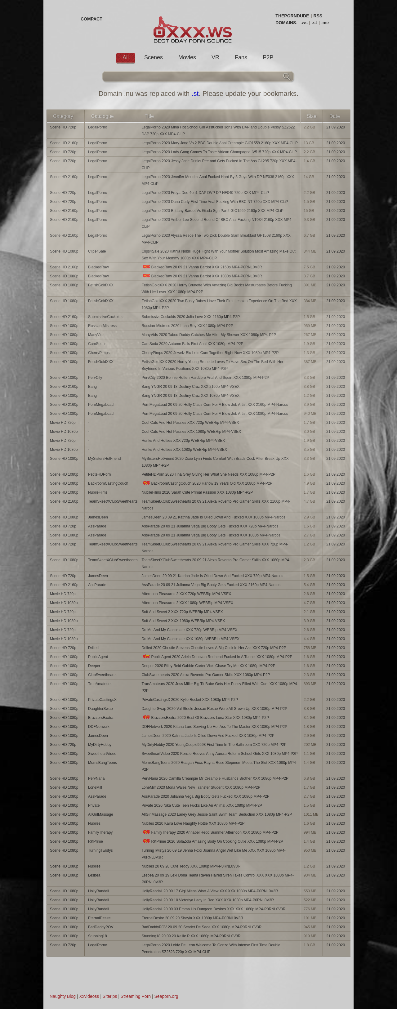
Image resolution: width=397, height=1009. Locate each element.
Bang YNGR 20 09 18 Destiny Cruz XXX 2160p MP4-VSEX (190, 386)
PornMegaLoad (101, 404)
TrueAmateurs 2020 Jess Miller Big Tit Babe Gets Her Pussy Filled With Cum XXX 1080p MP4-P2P (219, 687)
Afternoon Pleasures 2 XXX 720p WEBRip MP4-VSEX (186, 594)
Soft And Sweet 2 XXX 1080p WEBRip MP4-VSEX (183, 621)
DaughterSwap (100, 708)
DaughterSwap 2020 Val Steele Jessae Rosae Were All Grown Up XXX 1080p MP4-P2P (214, 708)
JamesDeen (98, 517)
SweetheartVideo (102, 753)
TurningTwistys (100, 850)
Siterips (110, 996)
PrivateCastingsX (102, 699)
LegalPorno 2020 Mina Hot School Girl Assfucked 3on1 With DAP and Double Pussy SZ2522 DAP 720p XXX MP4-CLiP (218, 130)
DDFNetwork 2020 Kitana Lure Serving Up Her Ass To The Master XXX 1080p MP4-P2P (214, 726)
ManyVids (96, 335)
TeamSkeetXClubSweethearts (112, 501)
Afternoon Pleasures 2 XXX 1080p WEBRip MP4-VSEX (187, 603)
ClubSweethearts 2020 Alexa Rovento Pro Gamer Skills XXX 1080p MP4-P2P (205, 675)
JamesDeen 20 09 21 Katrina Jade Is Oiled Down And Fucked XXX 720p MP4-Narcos (212, 576)
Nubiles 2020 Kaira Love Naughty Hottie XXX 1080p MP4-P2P (192, 823)
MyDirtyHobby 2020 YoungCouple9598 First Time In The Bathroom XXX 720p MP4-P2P (213, 744)
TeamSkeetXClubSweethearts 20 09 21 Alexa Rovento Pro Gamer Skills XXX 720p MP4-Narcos (214, 547)
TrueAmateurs (100, 684)
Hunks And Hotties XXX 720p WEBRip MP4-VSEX (183, 440)
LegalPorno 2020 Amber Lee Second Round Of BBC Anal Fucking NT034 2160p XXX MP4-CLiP (216, 223)
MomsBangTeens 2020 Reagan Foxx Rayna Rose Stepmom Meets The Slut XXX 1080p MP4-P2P (219, 766)
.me (325, 22)
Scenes (153, 57)
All (126, 57)
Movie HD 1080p (64, 431)
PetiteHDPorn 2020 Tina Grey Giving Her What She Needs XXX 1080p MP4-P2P (208, 474)
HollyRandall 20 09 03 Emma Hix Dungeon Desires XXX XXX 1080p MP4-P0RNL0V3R (213, 909)
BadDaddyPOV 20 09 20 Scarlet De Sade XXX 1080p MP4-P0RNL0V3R (201, 927)
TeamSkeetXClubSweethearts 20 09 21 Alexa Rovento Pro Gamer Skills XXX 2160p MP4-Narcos (215, 504)
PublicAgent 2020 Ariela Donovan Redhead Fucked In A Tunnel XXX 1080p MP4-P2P (216, 656)
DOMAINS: (286, 22)
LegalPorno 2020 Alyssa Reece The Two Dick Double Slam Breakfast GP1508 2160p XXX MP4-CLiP (216, 238)
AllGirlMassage (100, 814)
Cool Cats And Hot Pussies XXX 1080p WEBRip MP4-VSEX (191, 431)
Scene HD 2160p (64, 143)
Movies (187, 57)
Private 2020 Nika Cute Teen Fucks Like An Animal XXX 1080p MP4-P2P (201, 805)
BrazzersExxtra (100, 717)
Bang (92, 386)
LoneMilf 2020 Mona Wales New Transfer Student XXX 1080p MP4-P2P (200, 787)
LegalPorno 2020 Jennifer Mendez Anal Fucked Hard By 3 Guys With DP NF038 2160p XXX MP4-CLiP (217, 180)
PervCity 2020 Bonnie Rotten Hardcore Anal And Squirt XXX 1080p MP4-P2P (205, 377)
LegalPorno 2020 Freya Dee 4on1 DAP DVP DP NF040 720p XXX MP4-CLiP (205, 193)
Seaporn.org (166, 996)
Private (94, 805)
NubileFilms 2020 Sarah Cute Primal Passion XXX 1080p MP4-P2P (197, 492)
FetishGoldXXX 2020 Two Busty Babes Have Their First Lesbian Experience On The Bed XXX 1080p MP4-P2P (219, 304)
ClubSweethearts (102, 675)
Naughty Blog (63, 996)
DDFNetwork (98, 726)
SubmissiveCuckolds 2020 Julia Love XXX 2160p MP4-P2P (190, 317)
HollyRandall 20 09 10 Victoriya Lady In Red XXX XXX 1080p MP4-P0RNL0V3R (207, 900)
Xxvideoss (89, 996)
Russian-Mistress (102, 326)
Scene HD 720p (63, 127)
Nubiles (94, 823)
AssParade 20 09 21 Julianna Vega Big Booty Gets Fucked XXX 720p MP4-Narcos (209, 526)
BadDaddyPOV (100, 927)
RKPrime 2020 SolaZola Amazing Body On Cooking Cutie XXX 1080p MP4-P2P (212, 841)
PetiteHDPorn (99, 474)
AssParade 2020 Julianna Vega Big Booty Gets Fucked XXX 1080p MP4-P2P (205, 796)
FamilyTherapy (100, 832)
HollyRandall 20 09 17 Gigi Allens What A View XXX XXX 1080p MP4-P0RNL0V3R (209, 891)
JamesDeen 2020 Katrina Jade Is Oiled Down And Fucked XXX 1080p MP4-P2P (207, 735)
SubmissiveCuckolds (105, 317)
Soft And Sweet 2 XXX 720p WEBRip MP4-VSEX (182, 612)
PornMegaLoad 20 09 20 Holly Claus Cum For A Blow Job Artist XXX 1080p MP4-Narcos (214, 413)
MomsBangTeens (102, 762)
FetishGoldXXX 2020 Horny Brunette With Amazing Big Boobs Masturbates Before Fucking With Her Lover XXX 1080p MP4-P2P (216, 288)
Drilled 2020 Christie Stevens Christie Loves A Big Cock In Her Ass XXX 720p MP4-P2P (213, 648)
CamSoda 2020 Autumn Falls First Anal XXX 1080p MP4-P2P (192, 344)
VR (215, 57)
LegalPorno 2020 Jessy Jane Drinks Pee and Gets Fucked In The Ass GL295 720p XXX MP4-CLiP (219, 164)
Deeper (94, 666)
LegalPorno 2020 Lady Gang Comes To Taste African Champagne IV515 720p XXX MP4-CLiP (219, 152)
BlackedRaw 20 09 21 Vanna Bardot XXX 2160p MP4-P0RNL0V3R (201, 267)
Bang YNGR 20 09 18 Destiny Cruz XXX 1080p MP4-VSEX (190, 395)
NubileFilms (98, 492)
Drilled (93, 648)
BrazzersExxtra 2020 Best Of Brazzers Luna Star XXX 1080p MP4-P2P (205, 717)
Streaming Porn (136, 996)
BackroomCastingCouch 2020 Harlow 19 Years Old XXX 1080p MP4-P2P (206, 483)
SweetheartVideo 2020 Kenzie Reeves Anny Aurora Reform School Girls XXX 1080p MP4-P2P (219, 753)
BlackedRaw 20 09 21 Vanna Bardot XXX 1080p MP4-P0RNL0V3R (201, 276)
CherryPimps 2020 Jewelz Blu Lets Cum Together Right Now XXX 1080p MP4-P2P (210, 353)
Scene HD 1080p (64, 251)
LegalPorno (97, 127)
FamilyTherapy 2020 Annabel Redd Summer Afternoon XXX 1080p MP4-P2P (209, 832)
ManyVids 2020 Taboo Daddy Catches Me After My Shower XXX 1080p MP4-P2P (208, 335)
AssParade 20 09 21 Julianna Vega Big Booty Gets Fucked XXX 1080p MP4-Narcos (210, 535)
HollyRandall (98, 891)
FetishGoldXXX (101, 285)
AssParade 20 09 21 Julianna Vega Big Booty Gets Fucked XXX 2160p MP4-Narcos (210, 585)
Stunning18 (97, 936)
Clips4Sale (97, 251)
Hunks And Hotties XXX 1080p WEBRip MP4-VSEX (184, 449)
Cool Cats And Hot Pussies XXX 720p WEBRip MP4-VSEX (190, 422)
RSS (317, 15)
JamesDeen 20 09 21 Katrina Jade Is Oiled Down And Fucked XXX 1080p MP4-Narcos (213, 517)
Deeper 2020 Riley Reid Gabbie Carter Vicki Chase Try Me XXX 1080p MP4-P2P (208, 666)
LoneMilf (95, 787)
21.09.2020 (335, 127)
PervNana (96, 778)
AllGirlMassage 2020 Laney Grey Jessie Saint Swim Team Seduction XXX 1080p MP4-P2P (216, 814)
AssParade (97, 526)
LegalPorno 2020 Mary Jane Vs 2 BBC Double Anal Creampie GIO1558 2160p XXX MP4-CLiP (219, 143)
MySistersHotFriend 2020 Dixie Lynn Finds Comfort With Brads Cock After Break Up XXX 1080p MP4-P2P (214, 462)
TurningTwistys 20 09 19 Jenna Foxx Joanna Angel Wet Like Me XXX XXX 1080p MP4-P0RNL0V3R (213, 853)
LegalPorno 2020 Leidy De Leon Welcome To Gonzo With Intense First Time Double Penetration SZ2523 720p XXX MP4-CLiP (210, 948)
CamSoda (96, 344)
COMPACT (91, 18)
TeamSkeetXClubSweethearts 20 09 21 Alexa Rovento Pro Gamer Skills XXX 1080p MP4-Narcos (215, 563)
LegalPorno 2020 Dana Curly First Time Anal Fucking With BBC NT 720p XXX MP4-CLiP (214, 202)
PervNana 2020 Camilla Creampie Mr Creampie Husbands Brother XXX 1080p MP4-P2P (214, 778)
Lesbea (94, 875)
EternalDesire (99, 918)
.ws (304, 22)
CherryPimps (98, 353)
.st (314, 22)
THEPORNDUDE (292, 15)
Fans (241, 57)
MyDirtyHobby (99, 744)
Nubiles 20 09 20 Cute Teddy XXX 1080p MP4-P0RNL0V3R (190, 866)
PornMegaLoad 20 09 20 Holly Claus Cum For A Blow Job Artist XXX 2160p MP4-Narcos (214, 404)
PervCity (95, 377)
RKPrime (95, 841)
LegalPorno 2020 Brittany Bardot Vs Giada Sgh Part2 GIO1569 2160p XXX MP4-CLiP (212, 211)
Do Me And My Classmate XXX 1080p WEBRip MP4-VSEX (190, 639)
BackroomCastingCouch (108, 483)
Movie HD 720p (63, 422)
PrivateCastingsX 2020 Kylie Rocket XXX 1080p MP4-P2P (189, 699)
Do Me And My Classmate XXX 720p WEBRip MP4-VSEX (189, 630)
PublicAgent (98, 657)
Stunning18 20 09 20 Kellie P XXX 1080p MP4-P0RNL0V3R (190, 936)
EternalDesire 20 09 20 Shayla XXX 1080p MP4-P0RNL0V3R (192, 918)
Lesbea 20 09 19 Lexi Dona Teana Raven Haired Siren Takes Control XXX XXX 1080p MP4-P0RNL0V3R (217, 878)
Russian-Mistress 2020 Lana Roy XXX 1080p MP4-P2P (187, 326)
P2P (268, 57)
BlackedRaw (98, 267)
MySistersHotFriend (104, 458)
